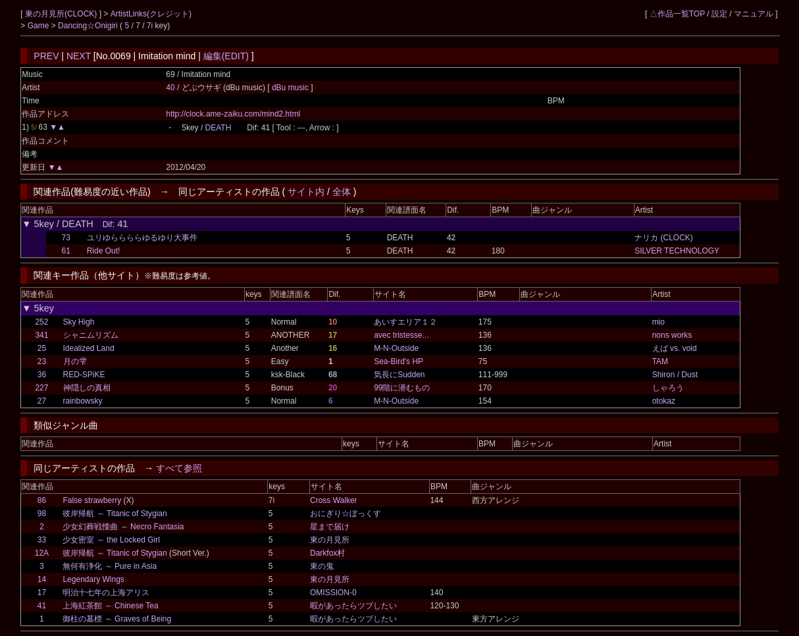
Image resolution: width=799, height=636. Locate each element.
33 (42, 539)
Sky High (79, 322)
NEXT (78, 56)
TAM (660, 361)
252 (41, 322)
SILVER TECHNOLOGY (676, 250)
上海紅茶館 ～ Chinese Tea (110, 605)
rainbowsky (83, 401)
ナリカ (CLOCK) (663, 237)
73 (66, 237)
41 (42, 605)
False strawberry (92, 500)
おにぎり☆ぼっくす (345, 513)
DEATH (218, 127)
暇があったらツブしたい (353, 605)
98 (42, 513)
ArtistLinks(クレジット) (151, 13)
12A (42, 553)
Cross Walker (333, 500)
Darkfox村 (327, 553)
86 (42, 500)
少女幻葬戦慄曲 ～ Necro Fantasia (123, 526)
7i (150, 25)
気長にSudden (399, 374)
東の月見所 (329, 539)
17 (42, 592)
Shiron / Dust (675, 374)
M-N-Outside (396, 348)
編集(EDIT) (226, 56)
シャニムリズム (90, 335)
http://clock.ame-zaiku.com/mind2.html (233, 114)
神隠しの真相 (87, 387)
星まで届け (329, 526)
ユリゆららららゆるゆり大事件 (142, 237)
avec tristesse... (401, 335)
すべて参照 (179, 468)
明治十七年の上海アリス (106, 592)
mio (658, 322)
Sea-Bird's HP (398, 361)
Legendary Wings (93, 579)
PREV (46, 56)
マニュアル (753, 13)
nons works (672, 335)
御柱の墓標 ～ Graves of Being (117, 618)
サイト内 (306, 191)
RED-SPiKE (84, 374)
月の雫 (75, 361)
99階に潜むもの (402, 387)
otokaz (663, 401)
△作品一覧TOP (677, 13)
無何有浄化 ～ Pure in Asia (110, 566)
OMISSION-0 (333, 592)
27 (42, 401)
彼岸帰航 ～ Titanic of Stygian (115, 513)
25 (42, 348)
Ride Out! (103, 250)
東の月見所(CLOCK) (62, 13)
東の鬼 (322, 566)
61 (66, 250)
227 (41, 387)
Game (39, 25)
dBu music (291, 87)
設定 (719, 13)
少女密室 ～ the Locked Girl (111, 539)
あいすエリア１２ (405, 322)
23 (42, 361)
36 (42, 374)
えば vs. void (674, 348)
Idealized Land (89, 348)
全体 (341, 191)
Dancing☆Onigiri (89, 25)
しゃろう (668, 387)
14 (42, 579)
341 (41, 335)
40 (170, 87)
